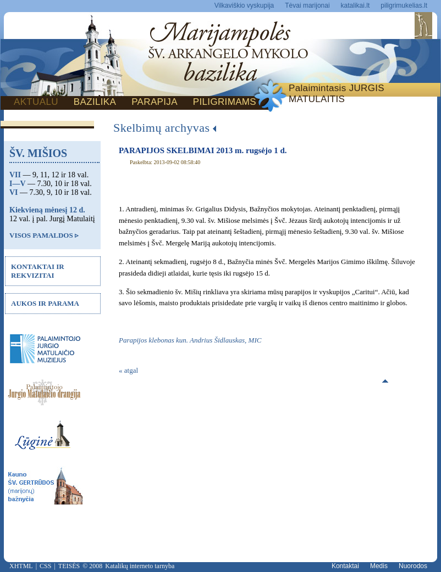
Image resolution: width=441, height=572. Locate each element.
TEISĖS (69, 566)
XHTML (21, 566)
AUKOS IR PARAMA (45, 303)
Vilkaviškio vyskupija (244, 5)
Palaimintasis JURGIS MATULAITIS (336, 93)
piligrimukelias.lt (404, 5)
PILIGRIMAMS (224, 102)
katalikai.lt (355, 5)
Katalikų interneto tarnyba (139, 566)
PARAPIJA (154, 102)
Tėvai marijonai (307, 5)
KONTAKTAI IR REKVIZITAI (37, 270)
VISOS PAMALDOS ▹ (44, 235)
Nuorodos (413, 566)
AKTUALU (36, 102)
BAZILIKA (95, 102)
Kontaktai (345, 566)
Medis (379, 566)
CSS (45, 566)
